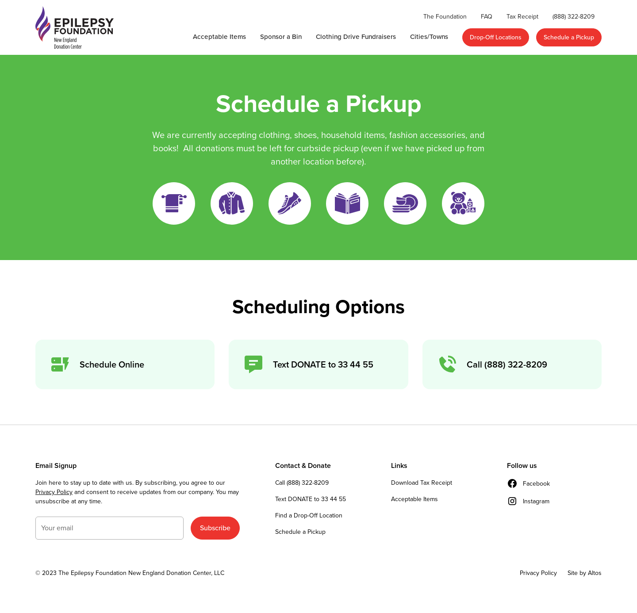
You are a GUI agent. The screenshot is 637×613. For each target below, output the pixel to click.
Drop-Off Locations (496, 37)
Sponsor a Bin (281, 37)
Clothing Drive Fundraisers (356, 37)
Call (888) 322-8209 (302, 482)
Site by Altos (585, 573)
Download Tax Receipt (421, 482)
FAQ (486, 16)
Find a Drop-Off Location (308, 515)
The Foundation (445, 16)
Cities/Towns (429, 37)
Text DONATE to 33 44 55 (310, 499)
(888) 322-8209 (574, 16)
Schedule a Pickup (569, 37)
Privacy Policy (54, 492)
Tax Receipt (522, 16)
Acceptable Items (219, 37)
